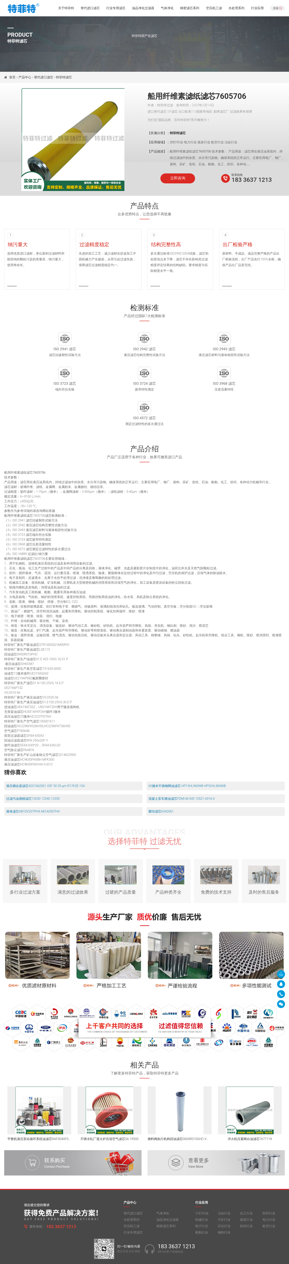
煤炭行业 (246, 1195)
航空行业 (269, 1201)
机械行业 (201, 1195)
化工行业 (246, 1188)
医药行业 (269, 1188)
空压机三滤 (214, 9)
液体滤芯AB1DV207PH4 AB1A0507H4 (33, 783)
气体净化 (167, 9)
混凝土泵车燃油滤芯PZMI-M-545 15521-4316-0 (181, 771)
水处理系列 (236, 9)
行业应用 (257, 9)
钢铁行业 (224, 1207)
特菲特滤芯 (64, 77)
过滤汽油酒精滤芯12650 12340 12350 (33, 771)
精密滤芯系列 (189, 9)
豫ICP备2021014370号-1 (113, 1249)
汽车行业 (224, 1195)
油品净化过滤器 (143, 9)
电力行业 (269, 1195)
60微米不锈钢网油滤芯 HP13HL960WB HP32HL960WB (187, 758)
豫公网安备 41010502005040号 (151, 1249)
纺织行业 (246, 1201)
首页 (12, 77)
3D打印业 (202, 1188)
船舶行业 (201, 1207)
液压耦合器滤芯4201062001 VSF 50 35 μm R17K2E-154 (45, 758)
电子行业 (201, 1201)
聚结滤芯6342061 (161, 783)
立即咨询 (177, 178)
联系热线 (237, 174)
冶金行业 (224, 1188)
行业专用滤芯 (115, 9)
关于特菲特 (66, 9)
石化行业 (224, 1201)
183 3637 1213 (251, 179)
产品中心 (25, 77)
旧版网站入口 (144, 1257)
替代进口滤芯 (90, 9)
